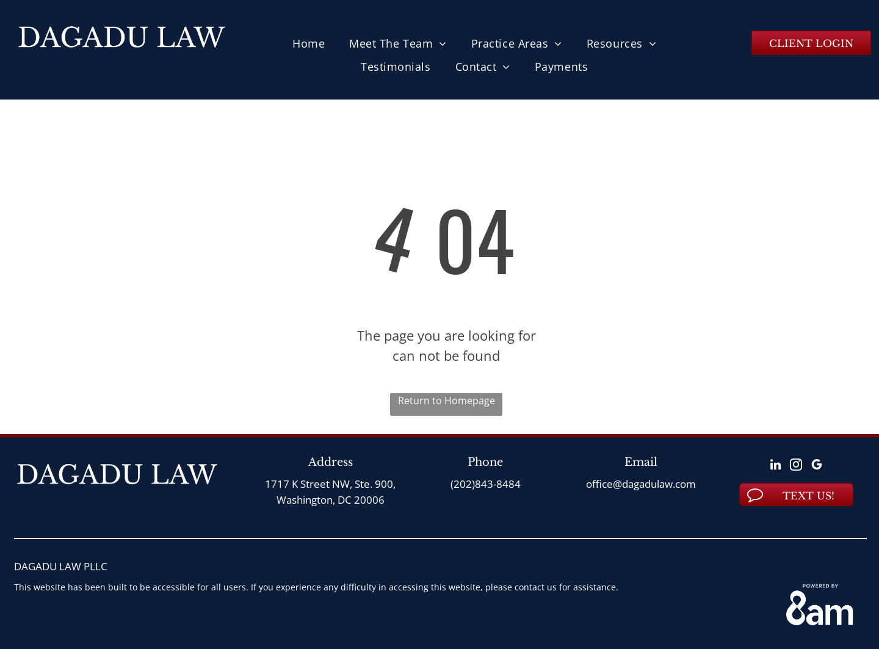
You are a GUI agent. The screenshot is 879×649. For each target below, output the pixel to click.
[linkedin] (775, 466)
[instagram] (796, 466)
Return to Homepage (446, 400)
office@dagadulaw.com (641, 484)
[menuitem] (308, 43)
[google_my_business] (817, 466)
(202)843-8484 (485, 484)
